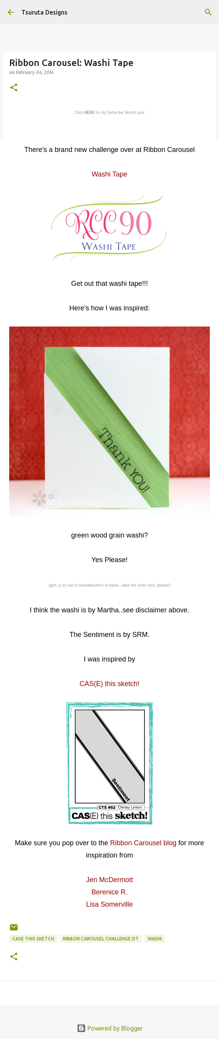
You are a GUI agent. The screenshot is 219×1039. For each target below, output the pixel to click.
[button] (13, 88)
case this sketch (33, 938)
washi (155, 938)
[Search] (208, 12)
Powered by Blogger (110, 1028)
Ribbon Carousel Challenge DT (101, 938)
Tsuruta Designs (44, 12)
